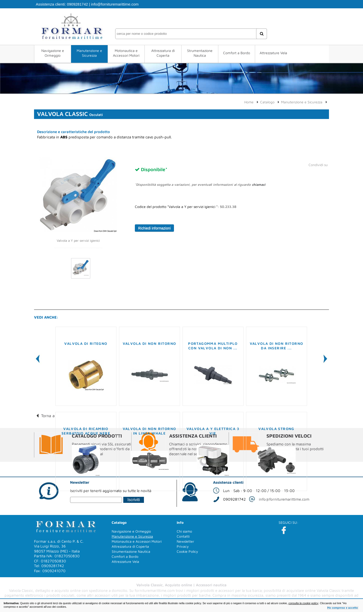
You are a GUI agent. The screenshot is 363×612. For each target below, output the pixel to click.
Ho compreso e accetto (342, 607)
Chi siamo (184, 531)
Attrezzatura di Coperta (163, 52)
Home (249, 102)
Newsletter (185, 541)
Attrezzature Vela (273, 53)
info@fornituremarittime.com (115, 4)
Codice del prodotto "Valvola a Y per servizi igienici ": (185, 206)
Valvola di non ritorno (149, 343)
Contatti (183, 536)
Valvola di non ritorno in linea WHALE (149, 430)
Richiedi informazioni (154, 228)
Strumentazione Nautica (200, 52)
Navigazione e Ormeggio (52, 52)
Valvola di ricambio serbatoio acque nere (86, 430)
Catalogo (267, 102)
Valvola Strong (276, 428)
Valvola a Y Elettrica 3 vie (213, 430)
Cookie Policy (187, 551)
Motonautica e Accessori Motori (126, 52)
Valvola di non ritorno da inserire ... (276, 345)
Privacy (183, 546)
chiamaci (258, 184)
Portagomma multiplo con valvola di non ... (213, 345)
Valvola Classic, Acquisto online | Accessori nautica (181, 585)
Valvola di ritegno (85, 343)
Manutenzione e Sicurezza (89, 52)
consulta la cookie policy (303, 603)
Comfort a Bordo (236, 53)
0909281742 (77, 4)
